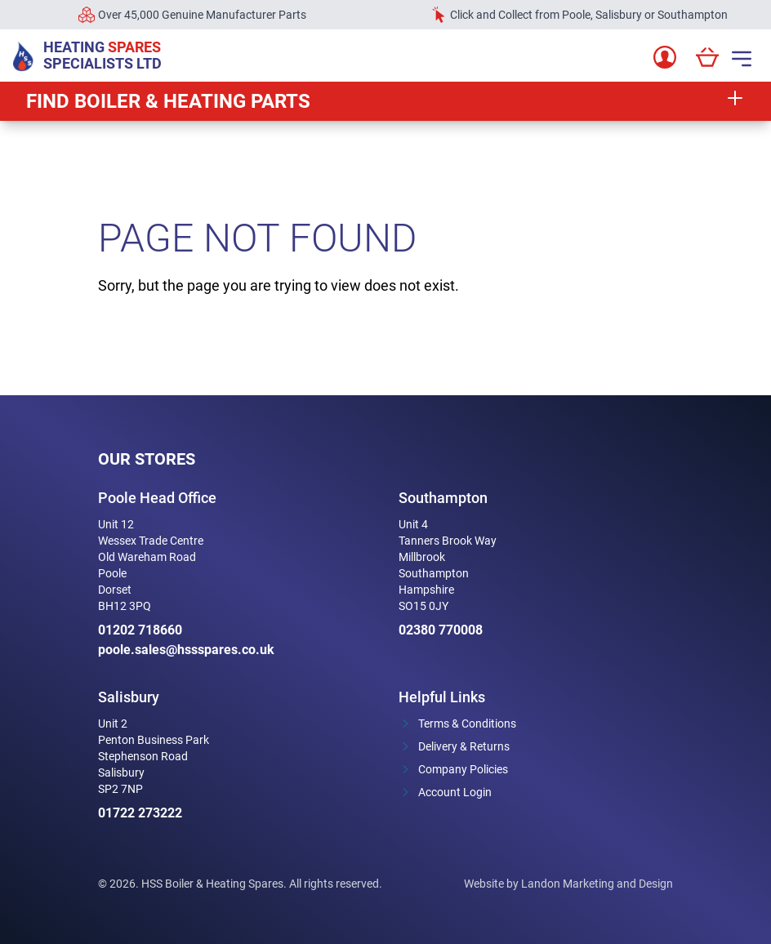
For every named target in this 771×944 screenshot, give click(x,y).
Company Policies (463, 769)
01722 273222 (140, 813)
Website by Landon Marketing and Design (568, 883)
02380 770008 (441, 630)
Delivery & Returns (464, 746)
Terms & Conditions (467, 723)
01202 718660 (140, 630)
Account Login (455, 792)
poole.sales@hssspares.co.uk (186, 649)
